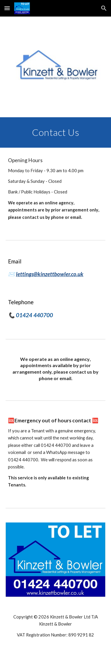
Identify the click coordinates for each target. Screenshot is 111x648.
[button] (7, 8)
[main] (56, 132)
